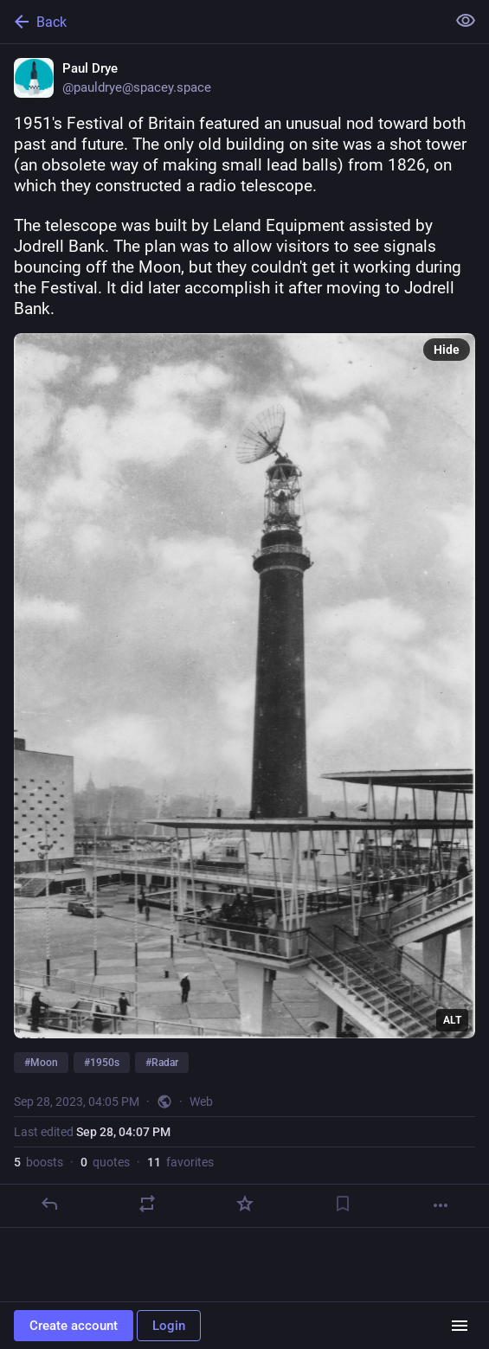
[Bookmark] (342, 1203)
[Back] (221, 21)
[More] (440, 1205)
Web (201, 1101)
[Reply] (49, 1203)
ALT (452, 1020)
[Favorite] (245, 1203)
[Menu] (459, 1325)
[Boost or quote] (147, 1203)
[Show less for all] (465, 21)
